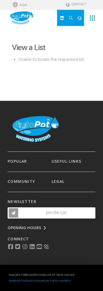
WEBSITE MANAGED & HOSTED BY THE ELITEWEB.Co (40, 280)
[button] (20, 5)
